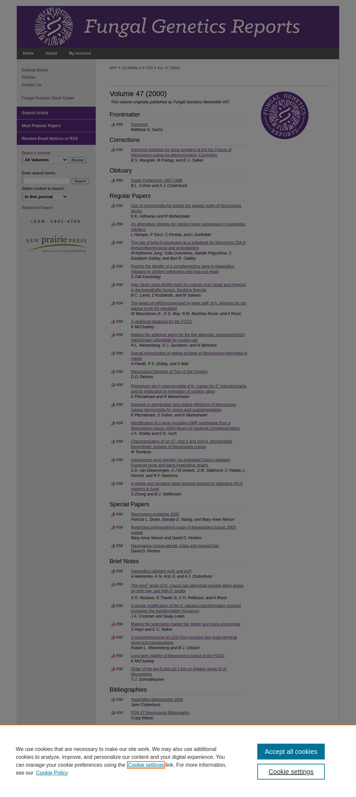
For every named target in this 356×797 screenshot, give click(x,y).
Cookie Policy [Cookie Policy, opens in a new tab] (52, 773)
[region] (178, 761)
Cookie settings (146, 765)
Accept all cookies (291, 751)
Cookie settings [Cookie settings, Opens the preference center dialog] (291, 771)
